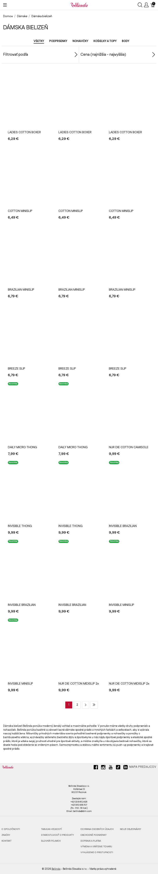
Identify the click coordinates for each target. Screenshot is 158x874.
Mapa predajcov (142, 767)
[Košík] (152, 5)
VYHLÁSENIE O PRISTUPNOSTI (97, 852)
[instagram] (103, 768)
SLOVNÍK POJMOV (51, 841)
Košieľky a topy (105, 41)
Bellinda (56, 869)
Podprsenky (58, 41)
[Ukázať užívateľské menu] (146, 5)
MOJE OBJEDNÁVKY (130, 829)
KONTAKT (7, 841)
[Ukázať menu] (5, 5)
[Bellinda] (79, 5)
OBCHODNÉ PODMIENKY (94, 835)
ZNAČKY (6, 835)
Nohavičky (80, 41)
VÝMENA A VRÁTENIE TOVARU (96, 846)
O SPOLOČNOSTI (11, 829)
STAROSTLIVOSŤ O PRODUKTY (57, 835)
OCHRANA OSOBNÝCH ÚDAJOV (97, 829)
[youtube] (110, 768)
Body (125, 41)
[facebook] (96, 768)
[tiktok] (118, 768)
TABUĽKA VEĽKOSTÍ (51, 829)
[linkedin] (125, 768)
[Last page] (94, 705)
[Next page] (85, 705)
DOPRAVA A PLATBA (91, 841)
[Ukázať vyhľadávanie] (140, 5)
